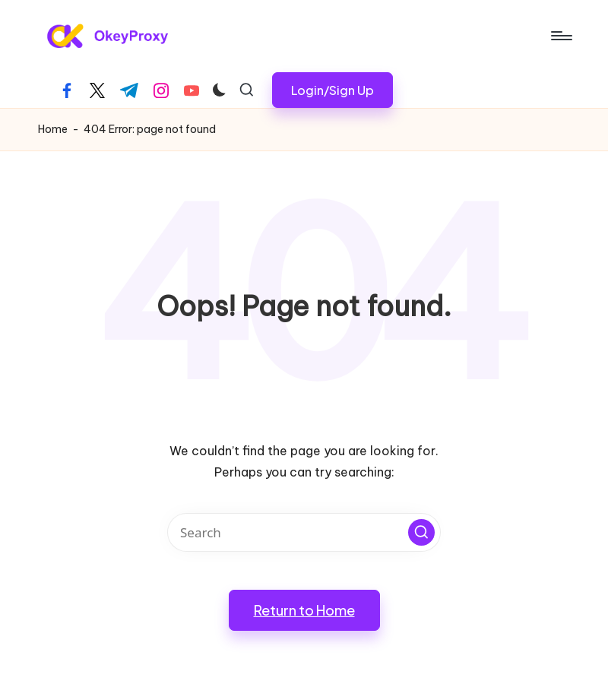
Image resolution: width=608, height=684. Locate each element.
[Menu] (560, 35)
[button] (332, 90)
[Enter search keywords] (304, 532)
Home (53, 129)
